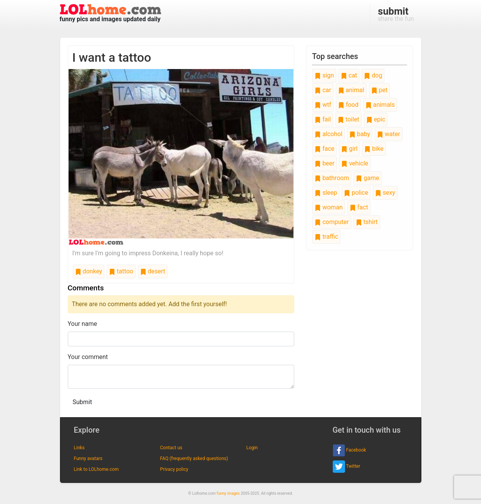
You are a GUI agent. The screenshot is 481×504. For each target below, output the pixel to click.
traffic (326, 236)
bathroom (332, 178)
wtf (323, 104)
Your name (82, 323)
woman (329, 207)
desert (152, 271)
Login (252, 447)
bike (373, 148)
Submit (82, 402)
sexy (385, 192)
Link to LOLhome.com (96, 469)
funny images (228, 493)
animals (380, 104)
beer (324, 163)
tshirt (367, 222)
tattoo (121, 271)
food (348, 104)
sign (324, 75)
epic (375, 119)
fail (323, 119)
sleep (326, 192)
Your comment (88, 357)
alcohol (328, 134)
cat (349, 75)
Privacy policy (174, 469)
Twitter (346, 466)
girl (349, 148)
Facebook (349, 450)
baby (359, 134)
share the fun (396, 13)
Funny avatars (88, 458)
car (323, 90)
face (324, 148)
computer (332, 222)
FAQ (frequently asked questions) (194, 458)
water (388, 134)
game (367, 178)
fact (359, 207)
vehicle (354, 163)
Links (79, 447)
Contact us (171, 447)
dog (373, 75)
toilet (348, 119)
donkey (88, 271)
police (356, 192)
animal (351, 90)
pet (379, 90)
